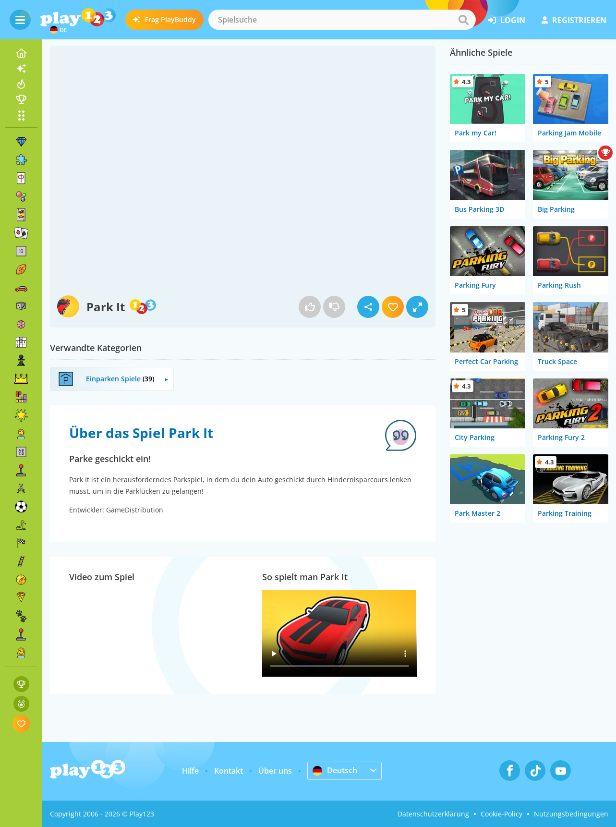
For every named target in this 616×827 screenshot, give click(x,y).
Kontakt (228, 771)
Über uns (275, 771)
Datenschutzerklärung (433, 813)
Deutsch (335, 770)
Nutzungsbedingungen (571, 813)
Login (506, 20)
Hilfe (190, 771)
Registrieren (574, 20)
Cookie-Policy (501, 813)
